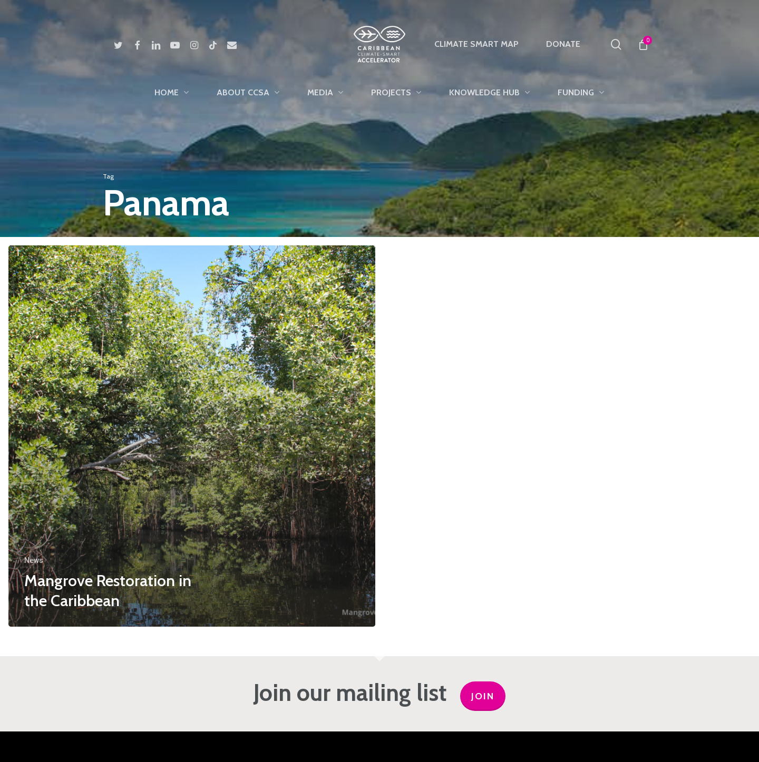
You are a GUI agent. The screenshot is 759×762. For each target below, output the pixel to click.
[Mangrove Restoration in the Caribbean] (191, 436)
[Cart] (642, 44)
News (33, 560)
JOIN (482, 696)
